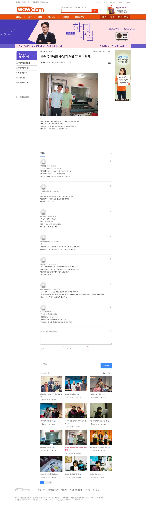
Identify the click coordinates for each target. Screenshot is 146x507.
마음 (71, 7)
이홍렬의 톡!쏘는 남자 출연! (100, 447)
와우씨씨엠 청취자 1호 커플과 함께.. (75, 422)
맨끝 (50, 482)
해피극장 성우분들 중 (73, 474)
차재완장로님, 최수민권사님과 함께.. (51, 395)
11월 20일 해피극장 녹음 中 (100, 421)
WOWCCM (79, 7)
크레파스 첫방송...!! (48, 421)
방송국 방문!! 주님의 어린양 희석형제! (76, 449)
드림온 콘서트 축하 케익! (49, 474)
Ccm (74, 7)
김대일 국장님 (95, 474)
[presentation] (59, 357)
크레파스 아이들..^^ (97, 394)
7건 (48, 62)
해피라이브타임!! (72, 394)
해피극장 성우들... (47, 447)
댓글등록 (106, 366)
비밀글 (43, 364)
